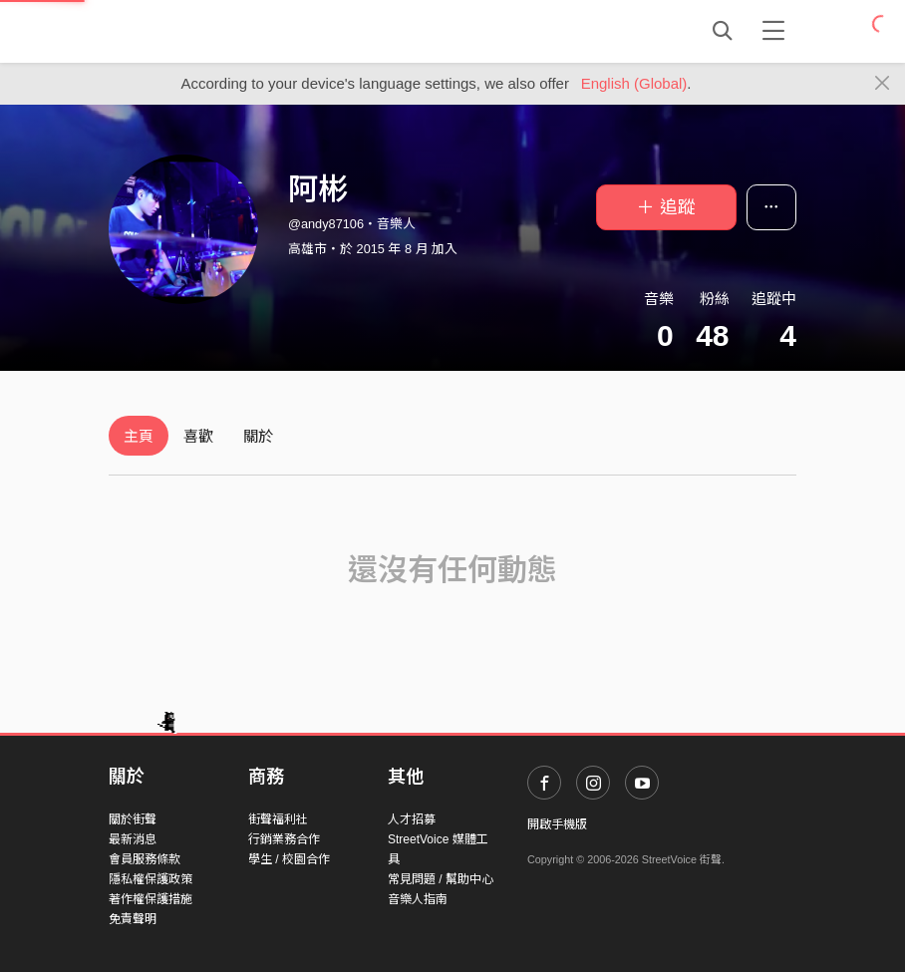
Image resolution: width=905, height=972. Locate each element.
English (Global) (634, 83)
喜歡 (198, 436)
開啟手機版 (557, 824)
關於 (258, 436)
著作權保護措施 (150, 899)
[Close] (882, 84)
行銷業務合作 (284, 839)
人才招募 (412, 819)
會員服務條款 (144, 859)
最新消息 (132, 839)
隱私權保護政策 (150, 879)
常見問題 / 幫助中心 (440, 879)
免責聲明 (132, 919)
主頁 (138, 436)
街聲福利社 (278, 819)
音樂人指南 (418, 899)
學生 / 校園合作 (289, 859)
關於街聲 (132, 819)
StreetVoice (191, 31)
